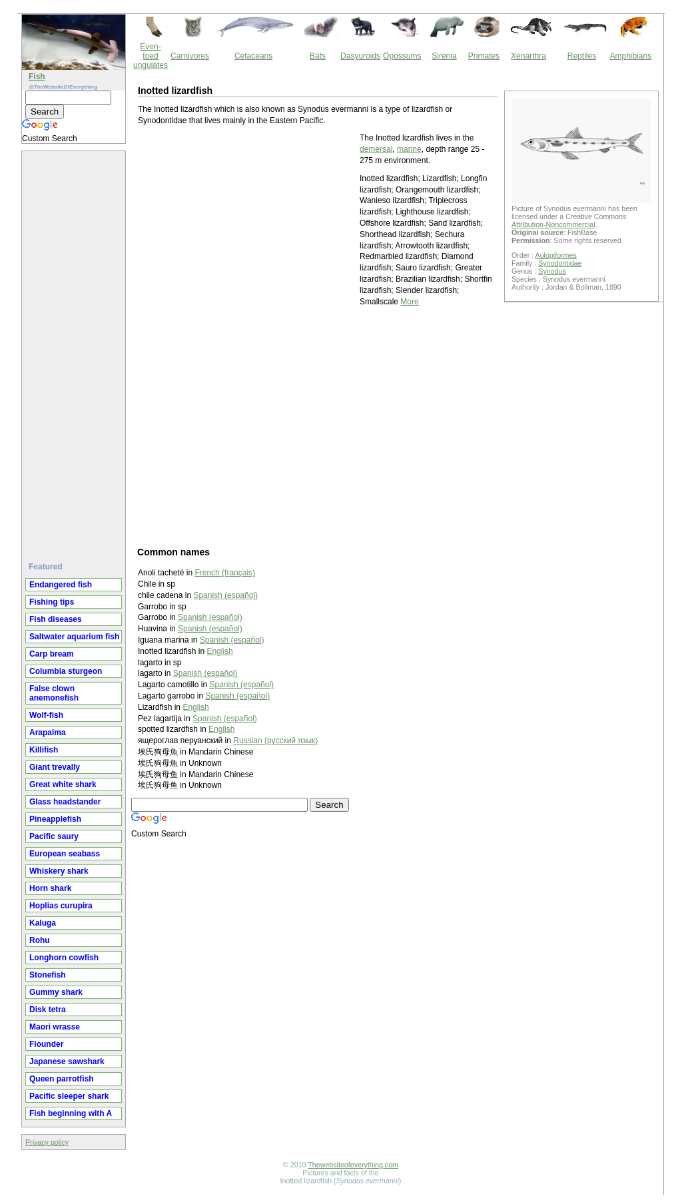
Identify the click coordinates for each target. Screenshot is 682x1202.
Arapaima (47, 732)
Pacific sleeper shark (69, 1096)
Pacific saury (54, 836)
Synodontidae (559, 263)
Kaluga (42, 923)
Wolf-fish (46, 715)
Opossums (402, 56)
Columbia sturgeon (65, 671)
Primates (484, 56)
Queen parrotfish (61, 1078)
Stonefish (47, 975)
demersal (376, 149)
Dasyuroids (360, 56)
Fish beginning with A (70, 1113)
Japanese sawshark (67, 1061)
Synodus (551, 271)
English (219, 651)
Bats (318, 56)
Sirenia (444, 56)
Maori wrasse (54, 1027)
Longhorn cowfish (64, 957)
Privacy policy (47, 1142)
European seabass (64, 853)
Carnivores (189, 56)
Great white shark (63, 784)
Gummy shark (56, 992)
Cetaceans (253, 56)
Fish (37, 76)
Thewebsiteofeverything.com (353, 1165)
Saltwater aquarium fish (74, 636)
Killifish (43, 749)
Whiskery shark (59, 871)
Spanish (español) (225, 595)
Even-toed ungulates (150, 56)
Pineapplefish (55, 819)
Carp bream (51, 654)
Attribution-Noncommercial (553, 224)
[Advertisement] (75, 351)
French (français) (224, 572)
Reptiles (581, 56)
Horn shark (50, 888)
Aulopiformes (556, 255)
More (409, 301)
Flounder (46, 1044)
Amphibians (630, 56)
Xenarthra (528, 56)
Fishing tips (51, 602)
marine (409, 149)
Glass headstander (65, 801)
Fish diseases (55, 619)
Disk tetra (47, 1009)
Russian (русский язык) (275, 740)
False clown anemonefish (54, 693)
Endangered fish (60, 584)
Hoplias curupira (61, 905)
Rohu (39, 940)
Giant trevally (54, 767)
